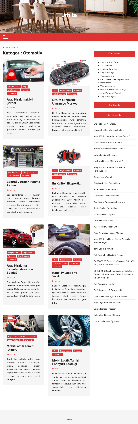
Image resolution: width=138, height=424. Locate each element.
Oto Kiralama (13, 176)
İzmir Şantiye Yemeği (103, 249)
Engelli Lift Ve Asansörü (105, 123)
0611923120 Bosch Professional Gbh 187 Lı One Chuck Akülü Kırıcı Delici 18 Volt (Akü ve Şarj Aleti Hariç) (114, 274)
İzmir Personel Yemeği (110, 93)
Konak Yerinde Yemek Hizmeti (108, 142)
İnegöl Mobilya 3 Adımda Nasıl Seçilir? (112, 136)
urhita (12, 108)
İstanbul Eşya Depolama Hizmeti (109, 148)
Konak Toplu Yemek (103, 177)
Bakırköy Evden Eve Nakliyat (107, 183)
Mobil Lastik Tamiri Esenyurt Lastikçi (65, 362)
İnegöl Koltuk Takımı (109, 62)
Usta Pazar (105, 82)
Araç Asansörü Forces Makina (108, 233)
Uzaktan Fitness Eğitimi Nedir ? (108, 161)
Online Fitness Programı (105, 308)
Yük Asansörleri (107, 86)
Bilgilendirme (13, 90)
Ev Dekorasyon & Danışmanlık (108, 290)
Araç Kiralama (14, 86)
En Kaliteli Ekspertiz (66, 183)
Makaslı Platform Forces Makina (109, 130)
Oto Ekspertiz (59, 94)
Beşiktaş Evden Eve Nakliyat (107, 302)
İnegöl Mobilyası (108, 96)
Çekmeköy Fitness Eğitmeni (107, 315)
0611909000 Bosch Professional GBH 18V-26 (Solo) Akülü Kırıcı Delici (114, 263)
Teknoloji (57, 177)
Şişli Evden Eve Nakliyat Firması (108, 255)
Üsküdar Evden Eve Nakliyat (113, 89)
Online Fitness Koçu (103, 220)
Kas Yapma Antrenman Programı (109, 202)
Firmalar (25, 90)
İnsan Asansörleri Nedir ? (106, 189)
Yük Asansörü (107, 75)
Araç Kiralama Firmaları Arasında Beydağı (20, 269)
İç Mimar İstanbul (108, 69)
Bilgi (24, 86)
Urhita (69, 15)
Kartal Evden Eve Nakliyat (106, 208)
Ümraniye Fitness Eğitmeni (106, 321)
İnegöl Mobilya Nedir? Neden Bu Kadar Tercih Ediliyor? (112, 241)
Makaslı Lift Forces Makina (106, 195)
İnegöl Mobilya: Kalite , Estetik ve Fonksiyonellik (109, 169)
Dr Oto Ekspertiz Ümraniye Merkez (65, 101)
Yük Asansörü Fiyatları (104, 284)
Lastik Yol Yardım (60, 263)
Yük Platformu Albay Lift (105, 226)
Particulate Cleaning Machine (114, 79)
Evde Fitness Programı (104, 214)
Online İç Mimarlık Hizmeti (106, 155)
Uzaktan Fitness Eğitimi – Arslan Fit (111, 296)
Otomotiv (12, 93)
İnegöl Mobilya (107, 72)
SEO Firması (106, 65)
